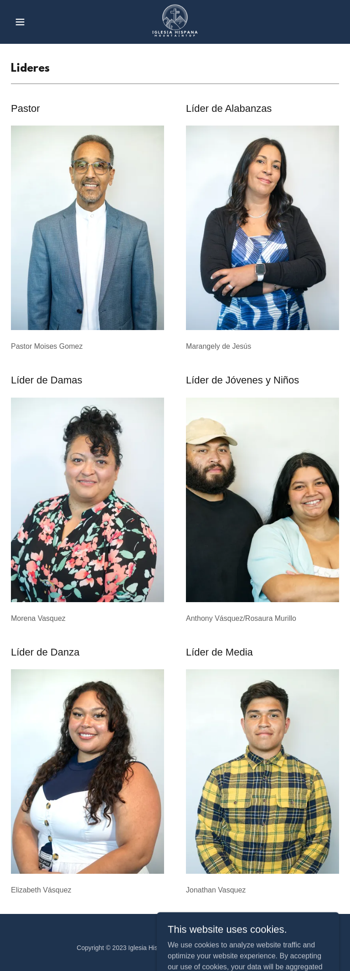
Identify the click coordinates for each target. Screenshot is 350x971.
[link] (175, 22)
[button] (35, 22)
